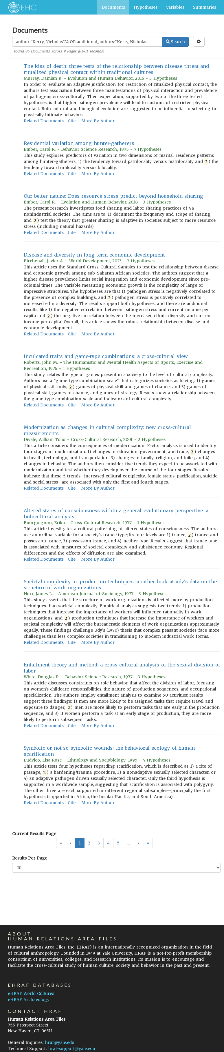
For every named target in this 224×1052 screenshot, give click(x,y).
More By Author (98, 120)
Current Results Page (34, 833)
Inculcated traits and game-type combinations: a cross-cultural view (106, 356)
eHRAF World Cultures (31, 993)
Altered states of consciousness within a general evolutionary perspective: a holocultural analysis (116, 513)
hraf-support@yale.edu (71, 1048)
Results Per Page (29, 858)
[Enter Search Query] (87, 42)
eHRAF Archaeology (28, 999)
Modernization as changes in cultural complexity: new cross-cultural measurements (107, 430)
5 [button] (118, 843)
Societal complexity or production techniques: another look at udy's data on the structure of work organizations (120, 584)
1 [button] (80, 843)
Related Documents (44, 120)
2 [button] (89, 843)
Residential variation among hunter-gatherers (79, 143)
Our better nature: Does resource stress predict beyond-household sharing (113, 196)
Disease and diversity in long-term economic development (94, 255)
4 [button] (108, 843)
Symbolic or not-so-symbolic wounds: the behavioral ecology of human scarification (109, 751)
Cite (72, 120)
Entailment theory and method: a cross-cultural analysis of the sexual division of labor (122, 668)
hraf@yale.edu (59, 1042)
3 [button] (99, 843)
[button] (138, 843)
